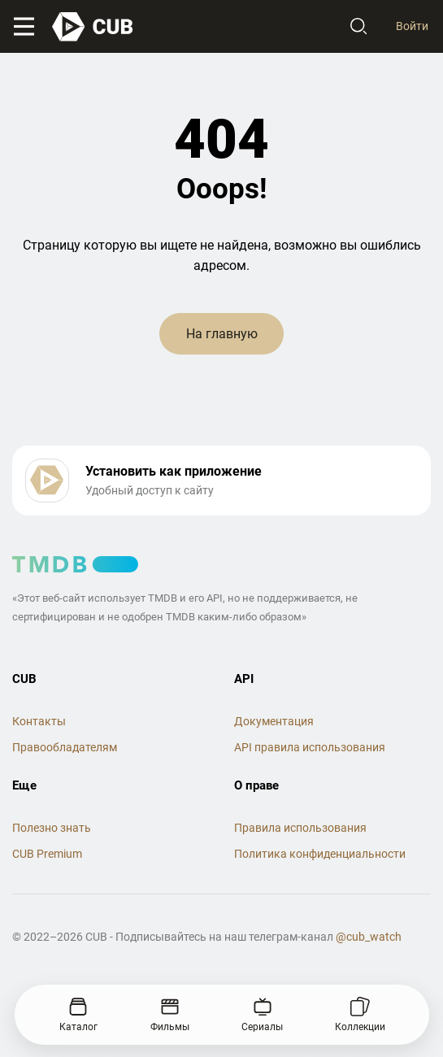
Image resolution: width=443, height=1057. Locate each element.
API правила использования (309, 747)
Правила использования (300, 827)
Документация (274, 721)
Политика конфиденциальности (320, 853)
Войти (412, 26)
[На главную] (93, 26)
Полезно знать (51, 827)
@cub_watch (369, 936)
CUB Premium (47, 853)
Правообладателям (64, 747)
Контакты (39, 721)
